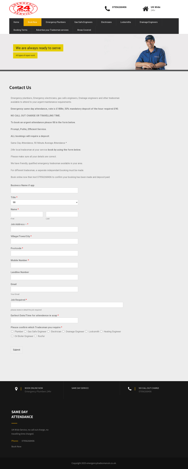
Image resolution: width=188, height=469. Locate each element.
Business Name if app (22, 185)
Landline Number (20, 272)
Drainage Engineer (75, 331)
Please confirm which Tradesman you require (36, 327)
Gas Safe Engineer (37, 331)
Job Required (19, 299)
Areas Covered (84, 30)
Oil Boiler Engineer (24, 336)
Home (16, 22)
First (12, 219)
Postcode (17, 248)
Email (14, 284)
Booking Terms (20, 30)
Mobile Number (20, 260)
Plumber (19, 331)
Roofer (41, 336)
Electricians (106, 22)
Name (15, 209)
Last (48, 219)
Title (14, 197)
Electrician (56, 331)
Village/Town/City (21, 236)
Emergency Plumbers (56, 22)
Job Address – (19, 224)
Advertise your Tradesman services (52, 30)
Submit (16, 349)
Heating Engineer (112, 331)
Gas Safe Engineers (83, 22)
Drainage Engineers (149, 22)
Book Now (32, 22)
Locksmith (94, 331)
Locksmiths (126, 22)
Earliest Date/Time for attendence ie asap (35, 315)
